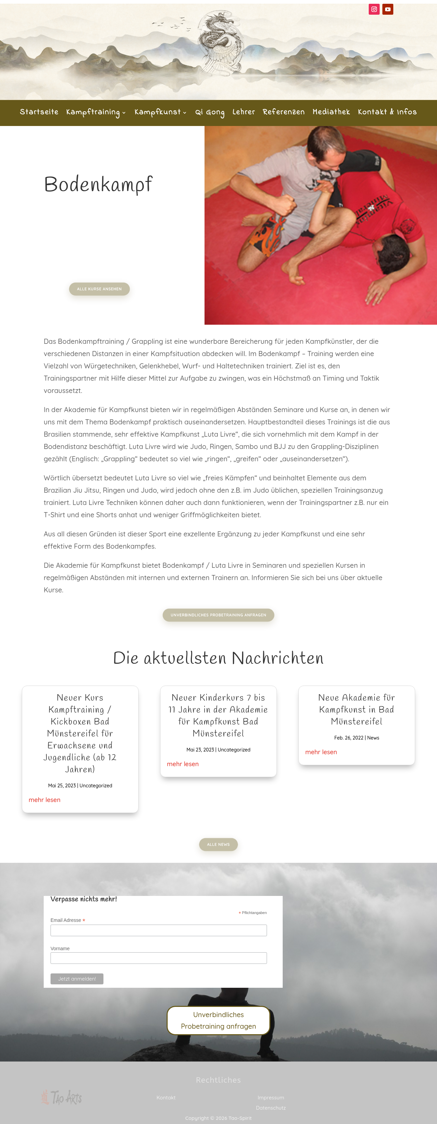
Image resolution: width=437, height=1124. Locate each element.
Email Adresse (68, 920)
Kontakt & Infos (387, 114)
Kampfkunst (158, 114)
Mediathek (331, 114)
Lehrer (243, 114)
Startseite (39, 114)
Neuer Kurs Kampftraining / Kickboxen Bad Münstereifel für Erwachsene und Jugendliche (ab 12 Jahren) (80, 734)
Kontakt (165, 1097)
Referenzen (284, 114)
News (373, 738)
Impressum (271, 1097)
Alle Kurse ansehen (105, 289)
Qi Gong (210, 114)
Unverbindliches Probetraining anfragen (218, 615)
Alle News (218, 844)
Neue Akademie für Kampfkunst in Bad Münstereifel (356, 710)
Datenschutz (271, 1108)
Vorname (60, 948)
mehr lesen (44, 800)
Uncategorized (96, 786)
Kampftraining (93, 114)
